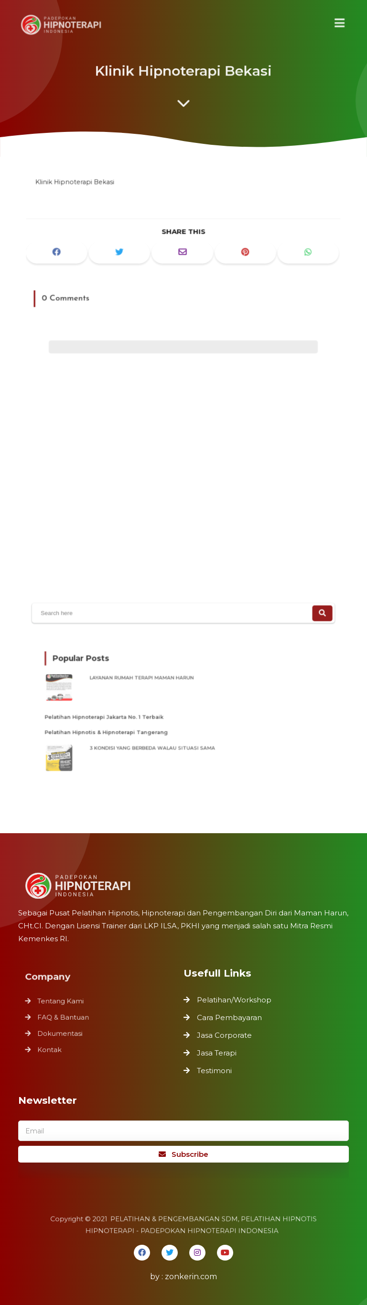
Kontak (53, 1047)
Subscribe (183, 1154)
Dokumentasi (63, 1032)
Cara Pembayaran (229, 1017)
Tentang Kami (63, 1002)
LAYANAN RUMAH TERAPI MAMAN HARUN (150, 681)
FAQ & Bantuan (66, 1017)
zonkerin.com (191, 1276)
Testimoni (214, 1070)
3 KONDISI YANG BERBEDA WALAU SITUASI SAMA (159, 742)
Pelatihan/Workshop (234, 999)
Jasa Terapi (217, 1052)
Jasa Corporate (224, 1035)
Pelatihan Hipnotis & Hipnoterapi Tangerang (116, 728)
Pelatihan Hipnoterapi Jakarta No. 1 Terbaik (114, 715)
